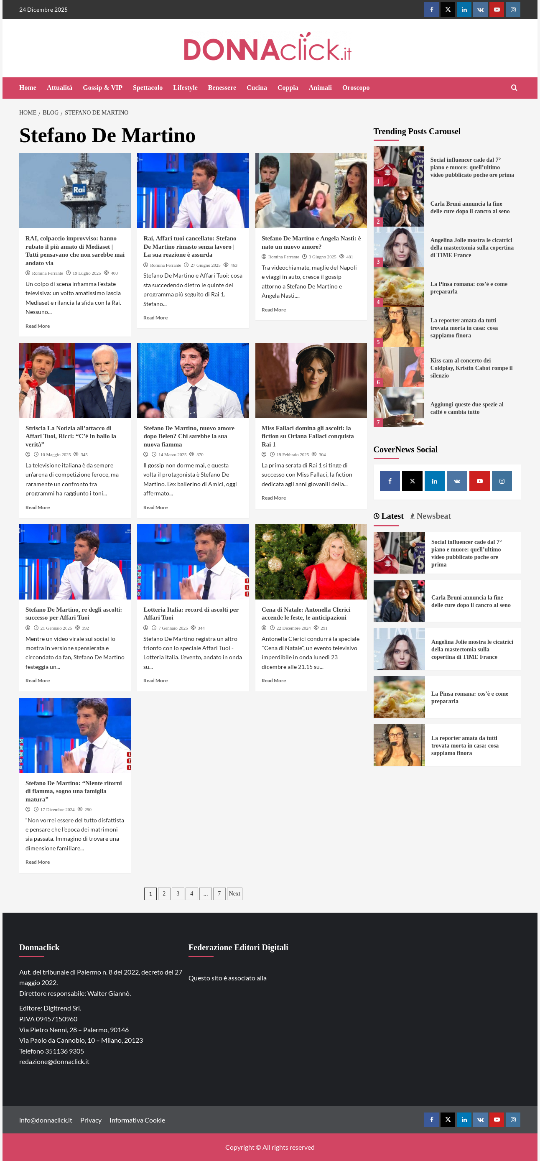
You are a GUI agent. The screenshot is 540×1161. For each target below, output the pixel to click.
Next (234, 894)
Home (27, 87)
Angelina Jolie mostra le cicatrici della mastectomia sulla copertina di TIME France (472, 247)
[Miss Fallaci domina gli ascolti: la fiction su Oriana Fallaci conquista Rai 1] (311, 380)
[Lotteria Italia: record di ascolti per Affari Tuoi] (193, 562)
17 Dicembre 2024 (58, 809)
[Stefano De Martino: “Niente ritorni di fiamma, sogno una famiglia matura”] (75, 735)
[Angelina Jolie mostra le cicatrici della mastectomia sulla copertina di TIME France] (399, 247)
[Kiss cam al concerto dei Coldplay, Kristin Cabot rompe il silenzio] (399, 367)
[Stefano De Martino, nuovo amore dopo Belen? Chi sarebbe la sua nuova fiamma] (193, 380)
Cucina (257, 87)
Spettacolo (148, 87)
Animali (320, 87)
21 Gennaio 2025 (56, 627)
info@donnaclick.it (45, 1120)
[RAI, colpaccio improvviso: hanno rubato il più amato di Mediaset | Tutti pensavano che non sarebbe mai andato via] (75, 190)
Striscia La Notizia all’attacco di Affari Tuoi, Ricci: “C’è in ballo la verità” (70, 436)
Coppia (288, 87)
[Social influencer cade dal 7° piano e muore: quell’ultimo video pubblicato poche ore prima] (399, 166)
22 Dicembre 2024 (294, 627)
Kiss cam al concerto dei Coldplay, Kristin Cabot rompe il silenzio (471, 368)
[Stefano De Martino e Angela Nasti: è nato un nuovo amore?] (311, 190)
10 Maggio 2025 (56, 454)
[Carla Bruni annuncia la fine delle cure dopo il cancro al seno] (399, 206)
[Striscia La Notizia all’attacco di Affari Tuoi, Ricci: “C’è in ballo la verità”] (75, 380)
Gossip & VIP (102, 87)
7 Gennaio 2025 (173, 627)
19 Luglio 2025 (87, 273)
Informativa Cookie (137, 1120)
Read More (37, 326)
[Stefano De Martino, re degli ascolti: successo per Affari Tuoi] (75, 562)
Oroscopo (355, 87)
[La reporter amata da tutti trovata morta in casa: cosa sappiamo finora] (399, 327)
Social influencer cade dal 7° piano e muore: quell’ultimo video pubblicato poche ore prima (472, 167)
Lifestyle (185, 87)
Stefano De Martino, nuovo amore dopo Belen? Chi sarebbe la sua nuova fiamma (188, 436)
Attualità (59, 87)
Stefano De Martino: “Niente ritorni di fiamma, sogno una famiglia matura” (73, 791)
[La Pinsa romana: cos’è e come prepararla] (399, 287)
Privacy (91, 1120)
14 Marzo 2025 (172, 454)
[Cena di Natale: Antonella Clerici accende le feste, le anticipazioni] (311, 562)
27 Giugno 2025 (206, 265)
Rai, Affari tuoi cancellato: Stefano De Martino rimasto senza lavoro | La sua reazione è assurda (189, 246)
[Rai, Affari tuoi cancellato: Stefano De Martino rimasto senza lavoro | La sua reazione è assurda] (193, 190)
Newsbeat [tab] (433, 516)
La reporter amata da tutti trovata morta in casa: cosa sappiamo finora (464, 328)
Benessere (222, 87)
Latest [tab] (392, 516)
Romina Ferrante (47, 273)
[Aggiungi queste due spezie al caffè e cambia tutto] (399, 407)
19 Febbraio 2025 (293, 454)
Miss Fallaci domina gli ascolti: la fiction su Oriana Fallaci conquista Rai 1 (308, 436)
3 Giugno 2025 (322, 256)
